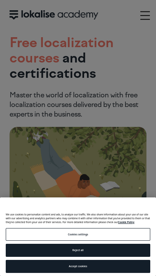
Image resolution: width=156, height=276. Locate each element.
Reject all (77, 250)
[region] (78, 236)
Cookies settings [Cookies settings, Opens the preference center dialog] (78, 234)
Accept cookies (78, 266)
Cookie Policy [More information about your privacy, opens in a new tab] (126, 222)
